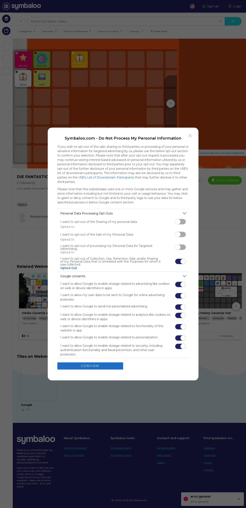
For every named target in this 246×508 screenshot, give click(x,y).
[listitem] (123, 213)
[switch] (180, 221)
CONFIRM (90, 366)
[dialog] (123, 254)
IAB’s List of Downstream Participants (106, 177)
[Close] (190, 136)
